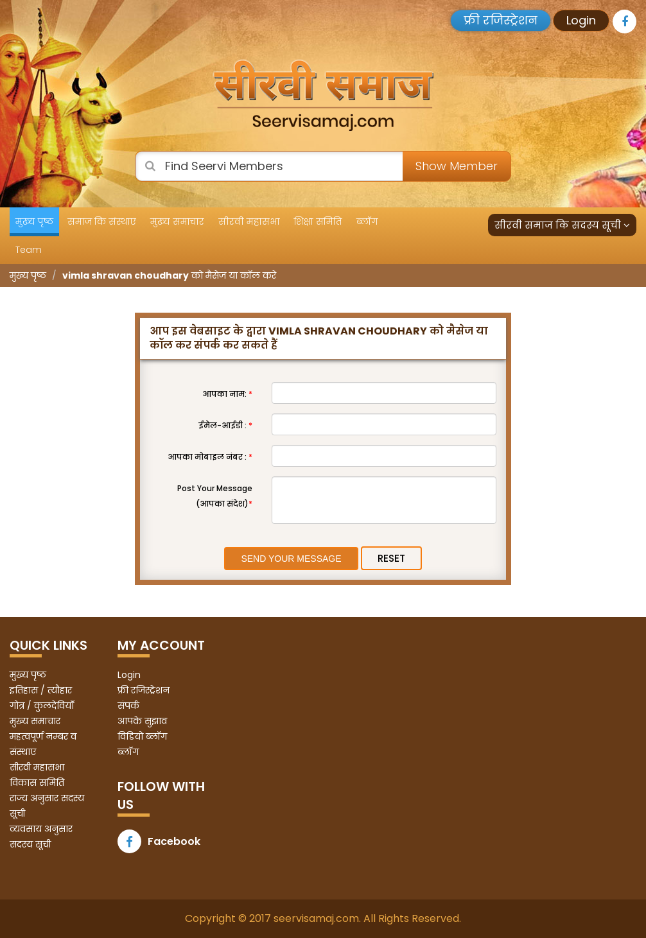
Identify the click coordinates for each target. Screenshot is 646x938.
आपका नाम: (227, 393)
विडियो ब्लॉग (142, 736)
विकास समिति (37, 782)
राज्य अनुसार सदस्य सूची (47, 806)
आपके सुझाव (142, 721)
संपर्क (128, 705)
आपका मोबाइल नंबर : (210, 456)
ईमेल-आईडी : (225, 425)
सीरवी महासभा (249, 221)
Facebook (159, 841)
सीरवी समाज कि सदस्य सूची (562, 225)
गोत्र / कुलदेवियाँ (42, 705)
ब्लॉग (367, 221)
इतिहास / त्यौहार (41, 690)
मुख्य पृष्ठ (34, 221)
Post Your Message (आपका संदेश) (214, 496)
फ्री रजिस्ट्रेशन (500, 20)
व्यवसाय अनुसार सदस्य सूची (41, 836)
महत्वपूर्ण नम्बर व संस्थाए (43, 744)
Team (28, 249)
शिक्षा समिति (318, 221)
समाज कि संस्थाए (101, 221)
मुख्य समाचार (177, 221)
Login (581, 20)
